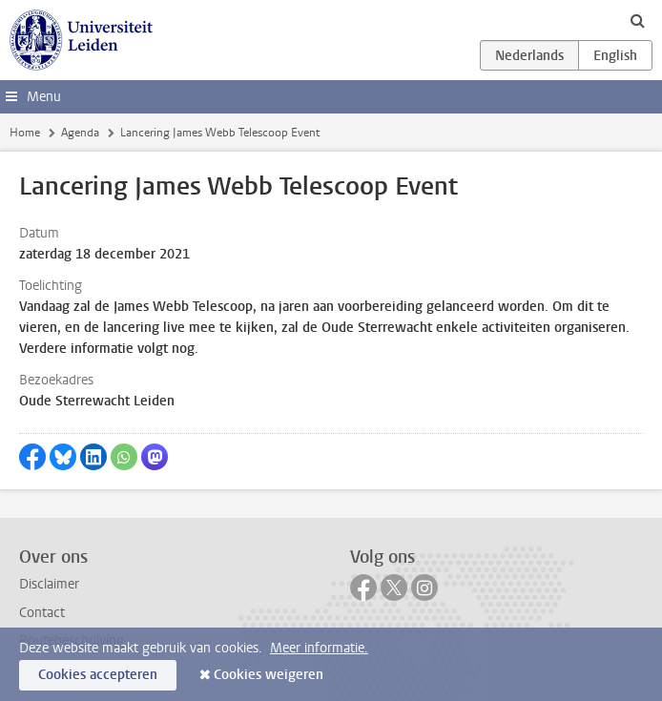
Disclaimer (49, 584)
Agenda (80, 132)
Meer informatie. (319, 648)
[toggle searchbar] (637, 20)
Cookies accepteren (97, 675)
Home (25, 132)
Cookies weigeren (268, 675)
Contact (42, 613)
